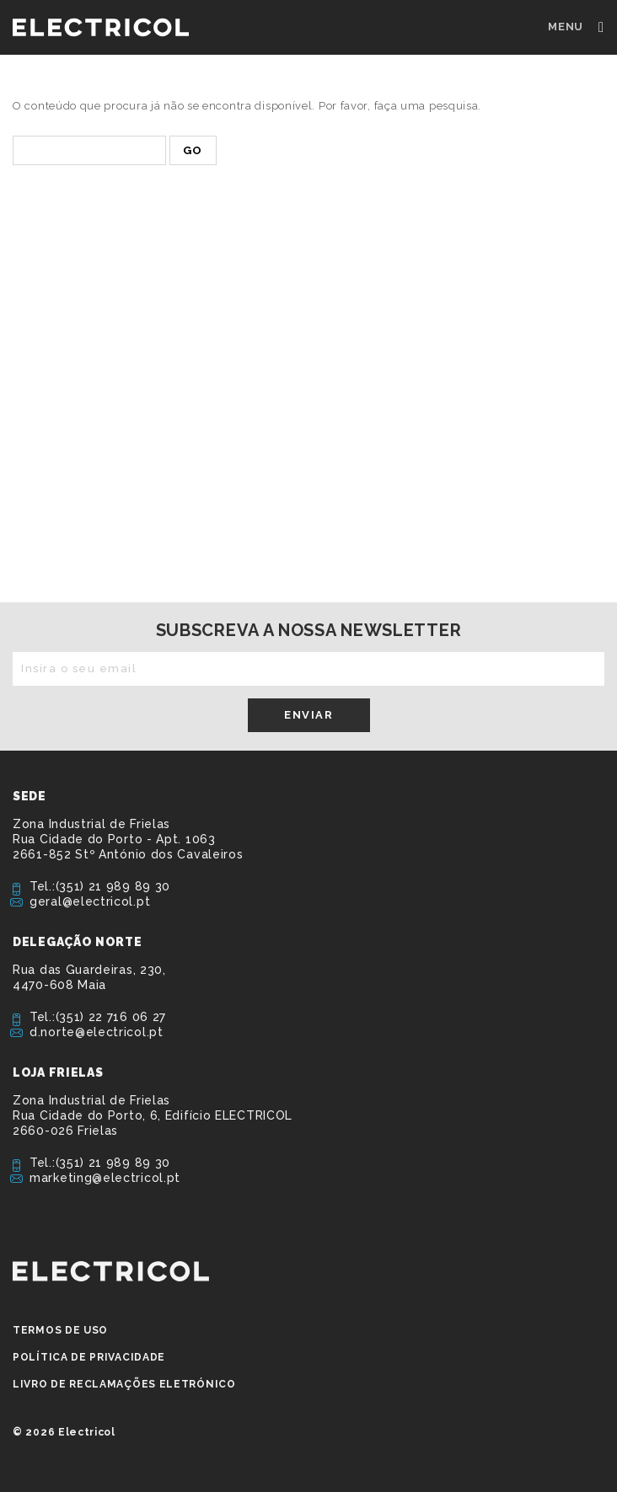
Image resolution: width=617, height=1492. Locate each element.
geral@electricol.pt (90, 901)
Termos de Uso (60, 1330)
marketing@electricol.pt (105, 1178)
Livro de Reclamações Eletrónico (124, 1384)
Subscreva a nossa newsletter (309, 630)
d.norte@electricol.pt (97, 1032)
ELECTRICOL (111, 1271)
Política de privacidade (89, 1357)
